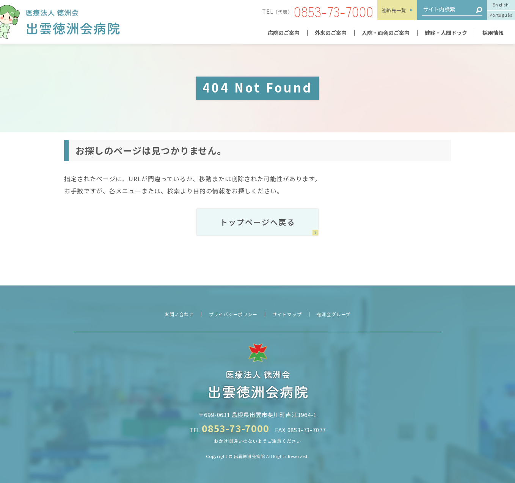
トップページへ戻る (257, 221)
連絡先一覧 (394, 10)
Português (501, 15)
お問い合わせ (179, 314)
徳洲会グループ (334, 314)
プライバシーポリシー (233, 314)
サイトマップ (287, 314)
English (501, 5)
